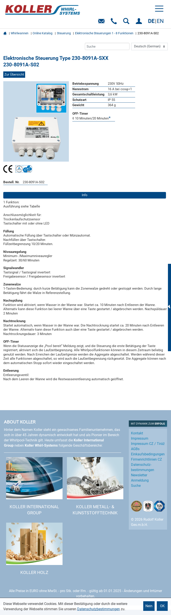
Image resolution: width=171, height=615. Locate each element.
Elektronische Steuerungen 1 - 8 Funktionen (104, 33)
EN (160, 21)
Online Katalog (42, 33)
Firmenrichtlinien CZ (146, 459)
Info (84, 195)
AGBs (135, 449)
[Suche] (107, 46)
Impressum (139, 438)
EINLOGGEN (139, 22)
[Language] (149, 46)
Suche (136, 486)
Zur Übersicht (14, 74)
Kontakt (137, 433)
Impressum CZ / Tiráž (148, 444)
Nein (148, 606)
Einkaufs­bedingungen (148, 454)
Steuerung (64, 33)
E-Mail (102, 22)
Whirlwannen (19, 33)
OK (162, 606)
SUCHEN (127, 22)
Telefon (114, 22)
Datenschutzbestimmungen (98, 609)
